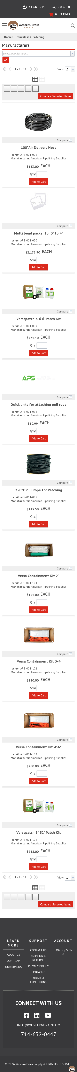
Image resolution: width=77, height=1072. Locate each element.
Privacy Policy (38, 966)
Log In (62, 7)
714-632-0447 (38, 1034)
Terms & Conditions (38, 980)
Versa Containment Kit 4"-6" (38, 747)
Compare (62, 140)
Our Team (13, 961)
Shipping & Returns (38, 958)
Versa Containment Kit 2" (38, 575)
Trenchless (22, 37)
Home (8, 37)
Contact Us (38, 950)
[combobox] (38, 54)
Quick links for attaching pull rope (38, 404)
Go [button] (5, 60)
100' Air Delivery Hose (38, 147)
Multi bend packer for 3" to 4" (38, 233)
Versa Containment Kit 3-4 (38, 661)
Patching (38, 37)
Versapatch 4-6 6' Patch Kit (38, 318)
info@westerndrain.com (38, 1025)
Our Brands (13, 967)
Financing (38, 972)
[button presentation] (72, 53)
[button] (37, 45)
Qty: (33, 174)
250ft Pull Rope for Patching (38, 490)
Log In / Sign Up (63, 952)
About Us (13, 954)
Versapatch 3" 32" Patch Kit (38, 832)
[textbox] (36, 54)
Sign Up (33, 7)
